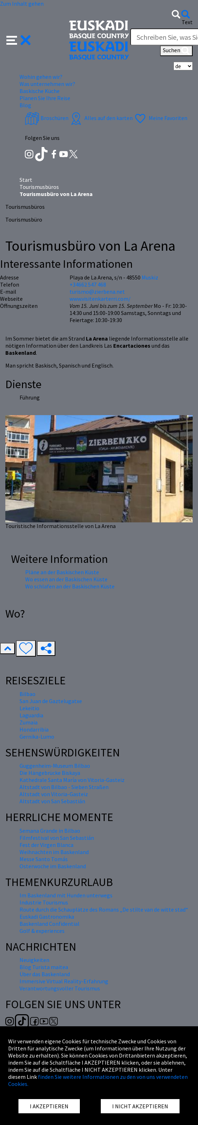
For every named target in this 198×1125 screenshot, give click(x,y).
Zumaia (29, 722)
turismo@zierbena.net (97, 291)
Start (26, 179)
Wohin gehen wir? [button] (41, 76)
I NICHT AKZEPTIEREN (140, 1106)
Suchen (176, 51)
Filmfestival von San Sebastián (57, 837)
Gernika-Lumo (37, 736)
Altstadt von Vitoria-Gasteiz (54, 794)
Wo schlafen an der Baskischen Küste (70, 586)
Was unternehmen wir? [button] (47, 83)
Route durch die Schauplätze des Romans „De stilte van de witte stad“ (104, 909)
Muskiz (150, 277)
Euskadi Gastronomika (47, 916)
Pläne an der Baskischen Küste (62, 572)
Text (187, 22)
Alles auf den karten (101, 117)
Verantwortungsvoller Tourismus (60, 988)
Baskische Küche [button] (40, 90)
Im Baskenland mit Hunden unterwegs (66, 895)
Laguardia (31, 715)
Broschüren (46, 117)
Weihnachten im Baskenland (54, 851)
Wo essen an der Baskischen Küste (66, 579)
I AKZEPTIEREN (49, 1106)
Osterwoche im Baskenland (53, 866)
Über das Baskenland (45, 974)
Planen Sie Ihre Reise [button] (45, 98)
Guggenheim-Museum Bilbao (55, 765)
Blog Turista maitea (44, 967)
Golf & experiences (42, 930)
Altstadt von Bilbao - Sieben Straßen (64, 786)
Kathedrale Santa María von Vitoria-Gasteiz (72, 779)
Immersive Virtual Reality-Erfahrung (64, 981)
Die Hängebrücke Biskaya (50, 772)
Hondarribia (34, 729)
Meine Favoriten (160, 117)
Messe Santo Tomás (44, 859)
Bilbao (27, 693)
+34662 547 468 (88, 284)
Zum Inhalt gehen (22, 3)
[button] (18, 39)
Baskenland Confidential (49, 923)
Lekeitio (29, 708)
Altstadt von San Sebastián (52, 801)
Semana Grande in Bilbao (50, 830)
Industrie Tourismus (44, 902)
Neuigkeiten (34, 959)
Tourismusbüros (39, 186)
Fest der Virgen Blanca (46, 844)
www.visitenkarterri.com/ (100, 298)
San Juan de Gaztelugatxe (51, 701)
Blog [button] (25, 105)
